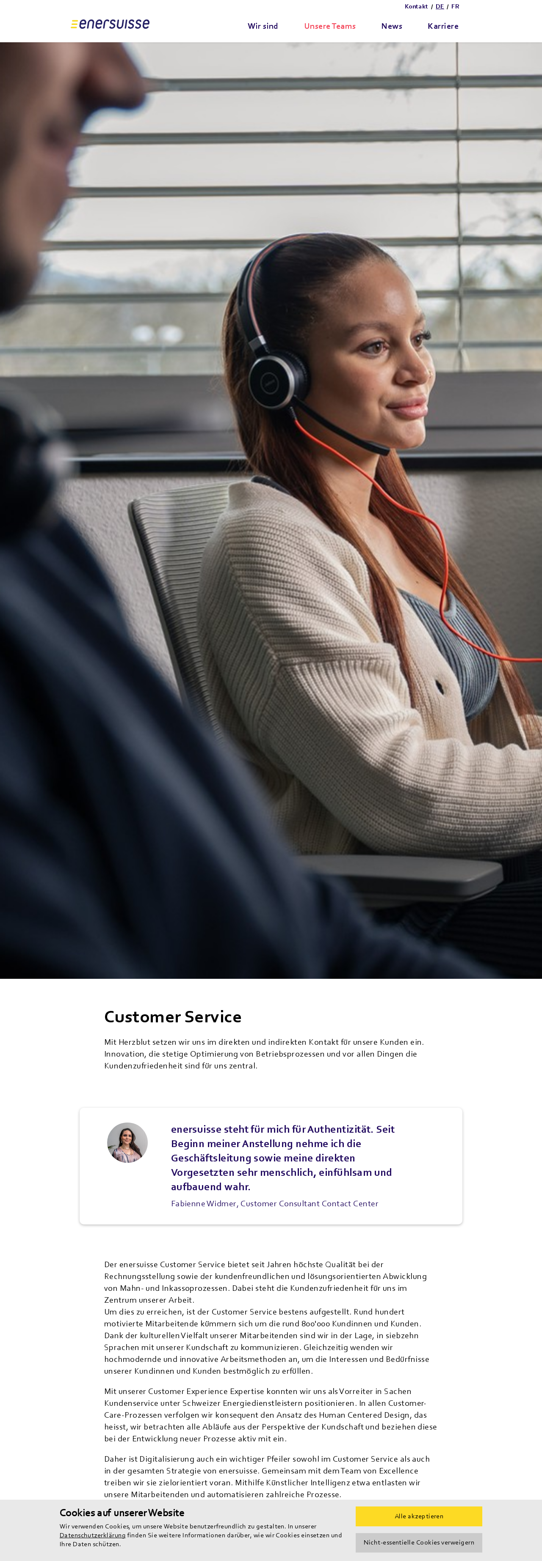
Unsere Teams (330, 26)
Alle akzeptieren (419, 1516)
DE (440, 6)
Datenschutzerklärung (93, 1535)
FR (455, 6)
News (391, 26)
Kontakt (417, 6)
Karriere (443, 26)
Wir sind (263, 26)
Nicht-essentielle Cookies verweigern (419, 1542)
